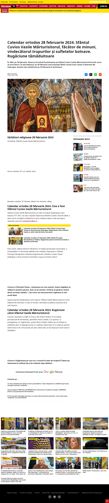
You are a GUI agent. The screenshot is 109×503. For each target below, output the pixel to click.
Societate (33, 6)
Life (93, 6)
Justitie (52, 6)
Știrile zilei (4, 2)
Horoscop (23, 2)
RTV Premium (14, 2)
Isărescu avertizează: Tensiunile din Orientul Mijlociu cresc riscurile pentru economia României (13, 433)
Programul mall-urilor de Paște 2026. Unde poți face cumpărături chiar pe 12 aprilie (13, 452)
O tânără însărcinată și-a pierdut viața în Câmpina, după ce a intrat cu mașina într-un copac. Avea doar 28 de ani (13, 472)
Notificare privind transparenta (92, 493)
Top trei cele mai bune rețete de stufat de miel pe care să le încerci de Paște (92, 189)
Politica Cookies (12, 493)
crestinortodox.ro (29, 221)
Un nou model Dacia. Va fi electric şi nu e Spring (95, 452)
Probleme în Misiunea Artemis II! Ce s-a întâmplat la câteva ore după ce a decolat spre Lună (40, 433)
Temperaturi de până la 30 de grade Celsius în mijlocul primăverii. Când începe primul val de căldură (93, 157)
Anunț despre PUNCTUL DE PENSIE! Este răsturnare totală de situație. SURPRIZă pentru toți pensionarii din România (36, 390)
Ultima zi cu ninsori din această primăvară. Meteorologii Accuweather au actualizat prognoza (45, 11)
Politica (24, 6)
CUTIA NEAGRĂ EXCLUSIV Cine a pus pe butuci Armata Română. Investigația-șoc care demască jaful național (92, 147)
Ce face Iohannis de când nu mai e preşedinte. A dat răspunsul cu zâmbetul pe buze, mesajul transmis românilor (38, 384)
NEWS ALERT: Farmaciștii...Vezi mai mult (94, 471)
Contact (37, 493)
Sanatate (71, 6)
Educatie (61, 6)
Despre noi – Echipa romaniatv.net (53, 493)
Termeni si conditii (26, 493)
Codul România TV (73, 493)
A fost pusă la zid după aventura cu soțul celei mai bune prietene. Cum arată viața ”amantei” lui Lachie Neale (37, 397)
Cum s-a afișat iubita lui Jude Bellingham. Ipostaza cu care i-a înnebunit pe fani (66, 433)
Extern (87, 6)
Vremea (80, 6)
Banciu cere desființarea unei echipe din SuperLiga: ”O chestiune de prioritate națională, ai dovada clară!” (40, 472)
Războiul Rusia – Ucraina (35, 2)
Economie (43, 6)
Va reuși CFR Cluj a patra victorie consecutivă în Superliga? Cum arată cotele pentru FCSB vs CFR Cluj (13, 480)
